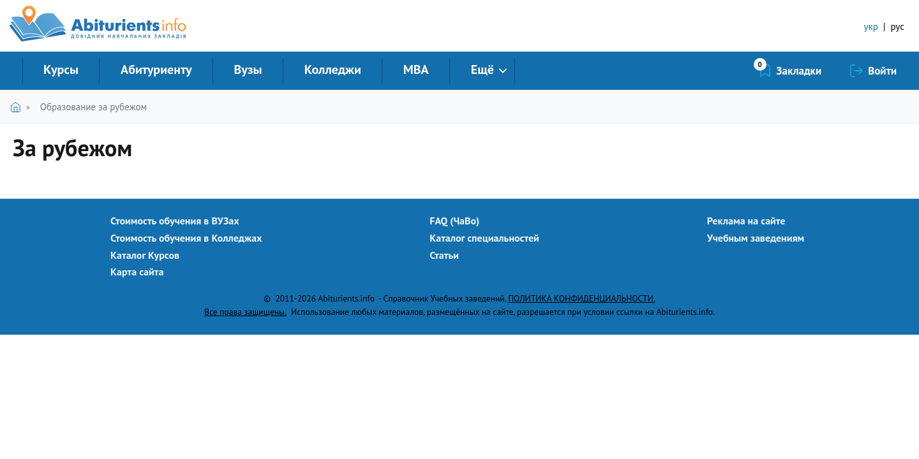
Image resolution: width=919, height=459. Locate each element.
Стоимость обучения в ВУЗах (174, 220)
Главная (18, 107)
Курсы (60, 69)
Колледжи (332, 69)
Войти (882, 71)
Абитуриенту (156, 69)
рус (897, 26)
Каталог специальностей (484, 237)
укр (871, 26)
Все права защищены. (245, 311)
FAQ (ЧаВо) (454, 220)
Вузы (248, 69)
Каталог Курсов (144, 255)
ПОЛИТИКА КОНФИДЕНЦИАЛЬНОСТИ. (581, 298)
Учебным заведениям (755, 237)
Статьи (444, 255)
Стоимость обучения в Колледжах (186, 237)
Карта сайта (136, 271)
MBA (416, 69)
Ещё (482, 69)
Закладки (799, 71)
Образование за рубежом (93, 107)
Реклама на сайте (746, 220)
